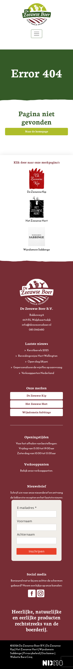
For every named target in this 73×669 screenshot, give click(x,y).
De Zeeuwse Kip (37, 180)
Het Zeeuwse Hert (36, 209)
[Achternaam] (36, 540)
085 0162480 (36, 329)
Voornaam (24, 521)
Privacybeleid (31, 653)
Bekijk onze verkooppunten (36, 471)
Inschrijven (36, 551)
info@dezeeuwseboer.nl (36, 325)
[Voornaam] (36, 527)
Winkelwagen (36, 44)
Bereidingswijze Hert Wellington (37, 356)
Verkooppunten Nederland (37, 373)
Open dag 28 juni (38, 361)
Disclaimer (47, 653)
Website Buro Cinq (21, 657)
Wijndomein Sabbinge (36, 238)
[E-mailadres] (36, 514)
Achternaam (26, 534)
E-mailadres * (27, 508)
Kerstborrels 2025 (38, 350)
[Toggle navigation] (36, 34)
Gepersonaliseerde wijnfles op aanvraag (37, 367)
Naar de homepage (36, 131)
